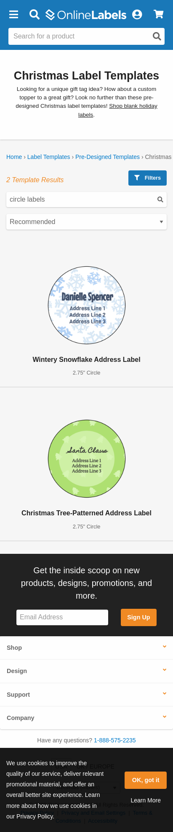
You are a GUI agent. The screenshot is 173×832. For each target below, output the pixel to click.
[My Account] (136, 15)
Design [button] (17, 671)
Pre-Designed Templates (107, 156)
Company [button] (21, 717)
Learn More (145, 800)
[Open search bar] (34, 15)
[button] (13, 15)
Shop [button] (14, 647)
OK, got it (146, 780)
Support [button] (18, 694)
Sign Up (138, 617)
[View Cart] (158, 14)
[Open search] (157, 36)
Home (14, 156)
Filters (147, 178)
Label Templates (48, 156)
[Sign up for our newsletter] (62, 617)
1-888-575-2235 (115, 740)
